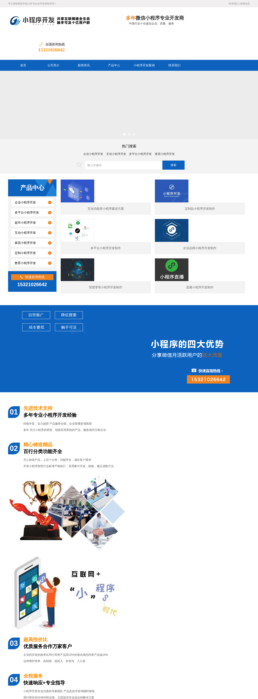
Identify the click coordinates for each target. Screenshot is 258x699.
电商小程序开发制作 (167, 565)
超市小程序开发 (25, 196)
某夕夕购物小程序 (38, 565)
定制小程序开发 (25, 226)
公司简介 (53, 39)
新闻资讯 (84, 39)
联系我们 (233, 3)
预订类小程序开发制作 (232, 565)
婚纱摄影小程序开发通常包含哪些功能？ (44, 604)
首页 (23, 39)
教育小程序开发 (25, 236)
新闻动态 (245, 3)
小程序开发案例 (144, 39)
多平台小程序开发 (140, 127)
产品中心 (114, 39)
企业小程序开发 (93, 127)
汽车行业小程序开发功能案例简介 (40, 641)
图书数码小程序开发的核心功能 (39, 650)
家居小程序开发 (165, 127)
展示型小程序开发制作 (103, 565)
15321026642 (236, 23)
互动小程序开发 (116, 127)
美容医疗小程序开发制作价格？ (39, 632)
